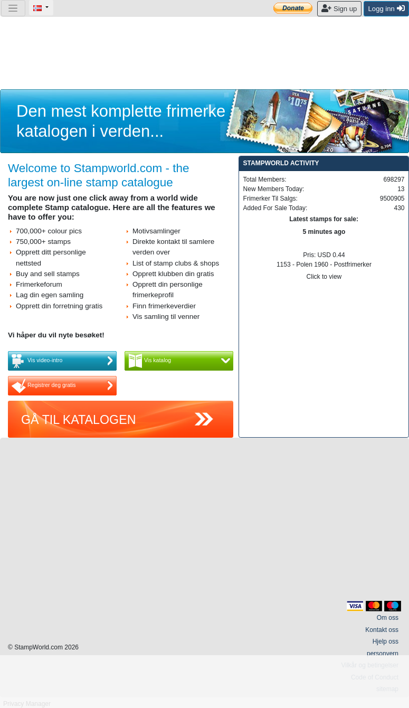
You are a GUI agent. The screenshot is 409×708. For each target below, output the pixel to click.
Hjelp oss (385, 641)
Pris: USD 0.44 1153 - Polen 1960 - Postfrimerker (323, 254)
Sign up (339, 8)
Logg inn (386, 8)
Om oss (387, 617)
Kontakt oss (381, 630)
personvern (382, 653)
